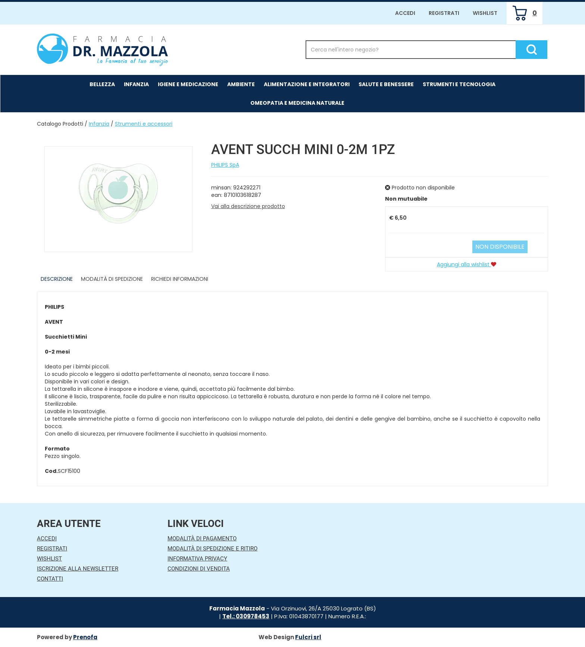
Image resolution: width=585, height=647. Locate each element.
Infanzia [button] (136, 84)
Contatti (50, 578)
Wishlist (485, 13)
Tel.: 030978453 (245, 616)
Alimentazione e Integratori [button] (307, 84)
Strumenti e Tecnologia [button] (459, 84)
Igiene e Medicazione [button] (188, 84)
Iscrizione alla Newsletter (77, 568)
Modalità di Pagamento (202, 538)
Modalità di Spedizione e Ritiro (212, 548)
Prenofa (85, 637)
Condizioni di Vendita (199, 568)
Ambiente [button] (241, 84)
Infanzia (99, 124)
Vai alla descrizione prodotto (248, 206)
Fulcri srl (308, 637)
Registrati (444, 13)
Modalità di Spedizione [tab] (112, 279)
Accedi (405, 13)
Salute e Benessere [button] (386, 84)
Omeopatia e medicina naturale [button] (297, 103)
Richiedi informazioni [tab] (179, 279)
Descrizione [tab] (57, 279)
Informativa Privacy (197, 558)
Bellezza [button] (102, 84)
